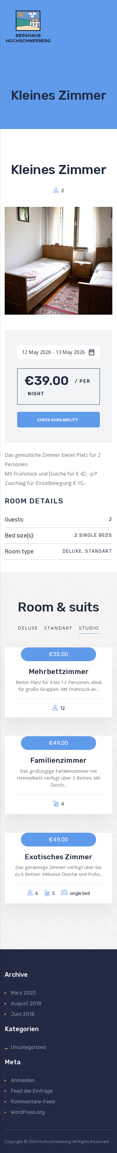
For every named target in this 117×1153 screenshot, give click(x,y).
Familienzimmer (58, 760)
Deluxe (72, 551)
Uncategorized (28, 1047)
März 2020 (23, 993)
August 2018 (26, 1003)
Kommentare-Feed (33, 1102)
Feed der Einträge (32, 1091)
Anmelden (23, 1080)
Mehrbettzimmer (59, 671)
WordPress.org (28, 1112)
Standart (98, 551)
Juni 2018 (22, 1014)
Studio (89, 628)
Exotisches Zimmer (58, 857)
